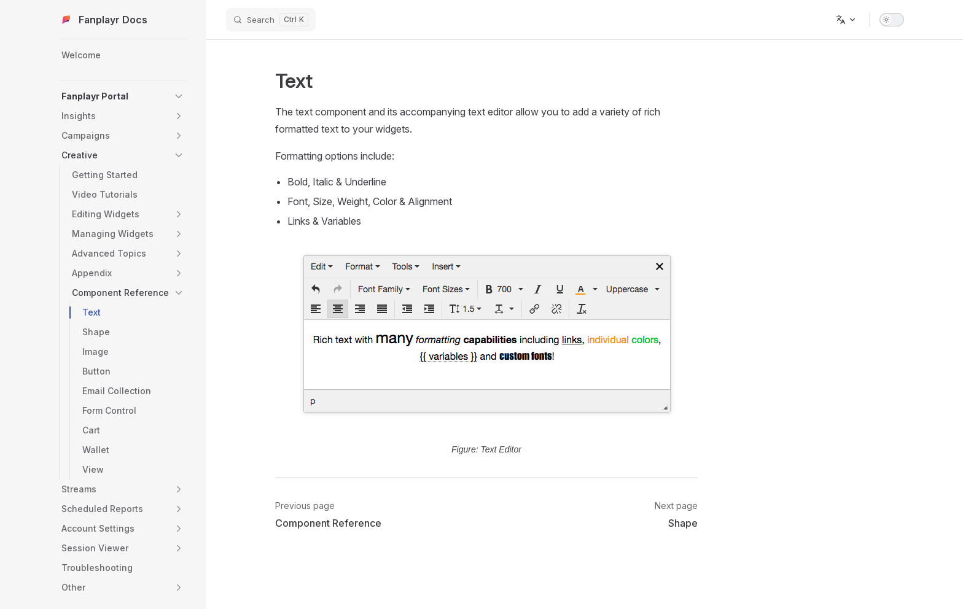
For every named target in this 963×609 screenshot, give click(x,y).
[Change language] (846, 19)
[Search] (271, 19)
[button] (179, 96)
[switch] (891, 19)
